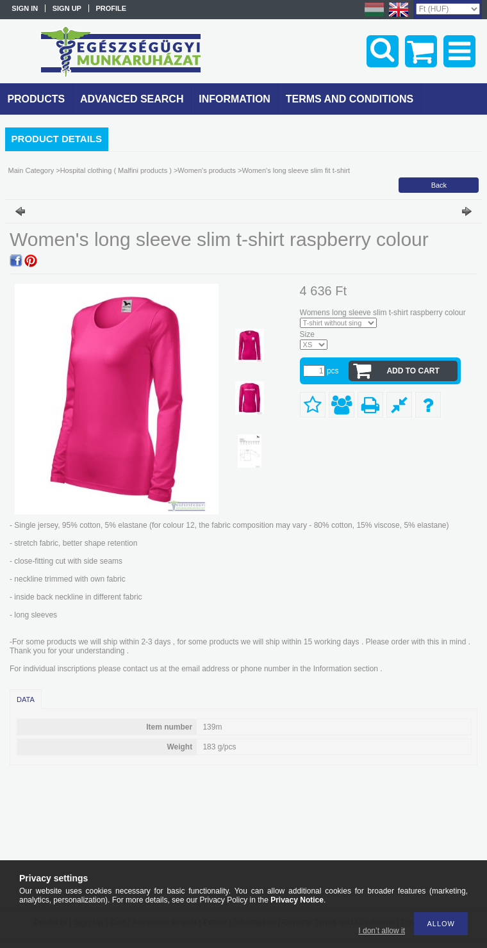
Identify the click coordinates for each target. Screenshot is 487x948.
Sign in (25, 8)
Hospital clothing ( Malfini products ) (116, 170)
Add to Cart (412, 370)
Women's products (206, 170)
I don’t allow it (381, 930)
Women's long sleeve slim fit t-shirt (296, 170)
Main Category (31, 170)
